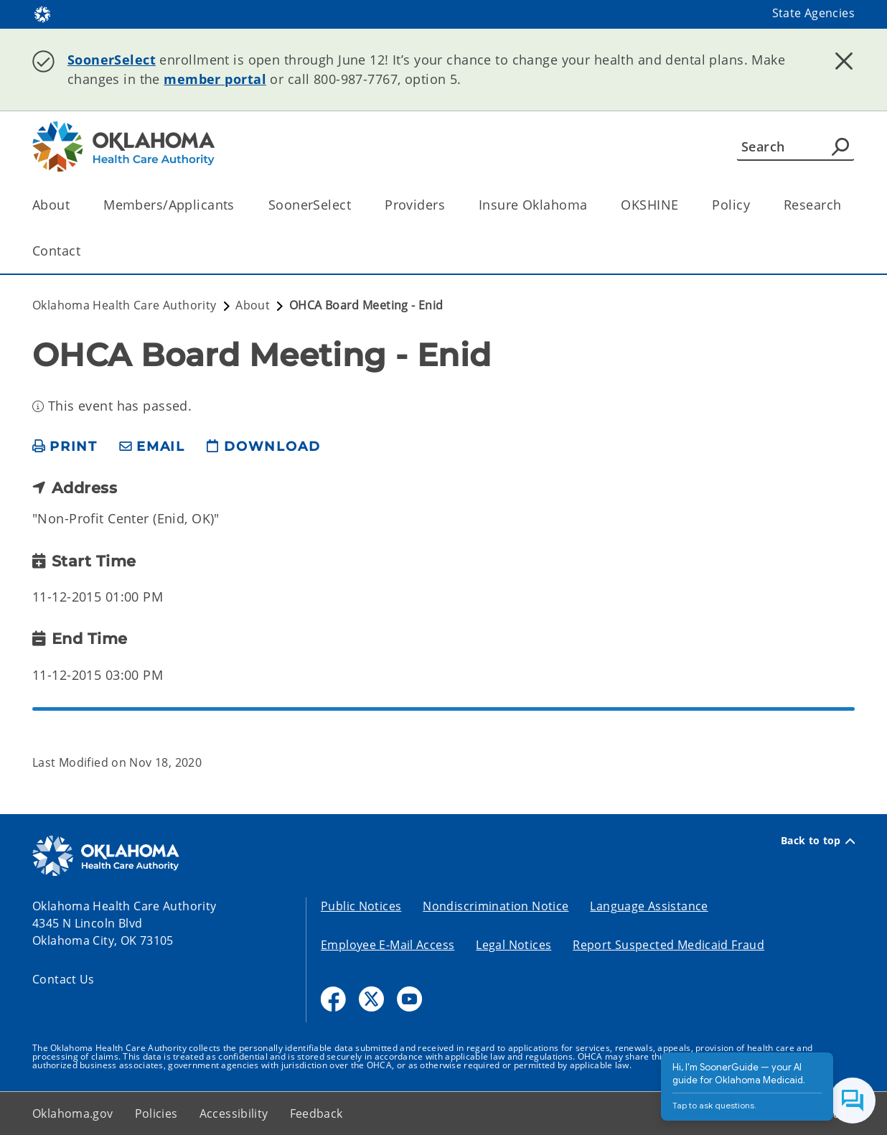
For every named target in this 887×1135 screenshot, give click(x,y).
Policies (156, 1113)
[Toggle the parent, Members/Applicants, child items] (239, 205)
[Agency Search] (840, 146)
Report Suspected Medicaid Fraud (668, 945)
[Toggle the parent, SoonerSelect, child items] (355, 205)
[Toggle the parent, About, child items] (74, 205)
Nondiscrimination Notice (495, 906)
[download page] (263, 446)
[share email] (152, 446)
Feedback (316, 1113)
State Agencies (813, 13)
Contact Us (63, 979)
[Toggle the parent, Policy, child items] (754, 205)
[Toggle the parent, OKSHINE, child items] (682, 205)
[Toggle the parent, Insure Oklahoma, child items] (591, 205)
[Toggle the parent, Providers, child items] (449, 205)
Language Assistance (649, 906)
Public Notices (361, 906)
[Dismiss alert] (844, 61)
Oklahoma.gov (72, 1113)
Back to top (818, 841)
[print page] (65, 446)
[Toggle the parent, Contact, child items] (85, 251)
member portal (215, 79)
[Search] (795, 146)
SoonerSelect (111, 59)
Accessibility (234, 1113)
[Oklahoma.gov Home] (42, 13)
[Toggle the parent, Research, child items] (845, 205)
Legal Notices (513, 945)
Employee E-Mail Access (387, 945)
